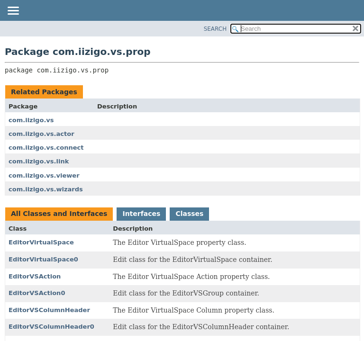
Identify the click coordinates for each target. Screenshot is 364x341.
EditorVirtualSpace (41, 242)
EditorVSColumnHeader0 (51, 326)
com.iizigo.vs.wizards (46, 189)
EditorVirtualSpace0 (43, 259)
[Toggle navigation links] (13, 11)
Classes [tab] (189, 213)
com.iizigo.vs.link (39, 161)
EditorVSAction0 (37, 292)
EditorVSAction (35, 276)
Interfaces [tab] (141, 213)
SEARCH (215, 29)
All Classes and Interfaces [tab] (59, 213)
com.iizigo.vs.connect (46, 147)
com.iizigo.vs (31, 120)
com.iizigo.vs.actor (41, 133)
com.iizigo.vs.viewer (44, 175)
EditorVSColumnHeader (49, 310)
